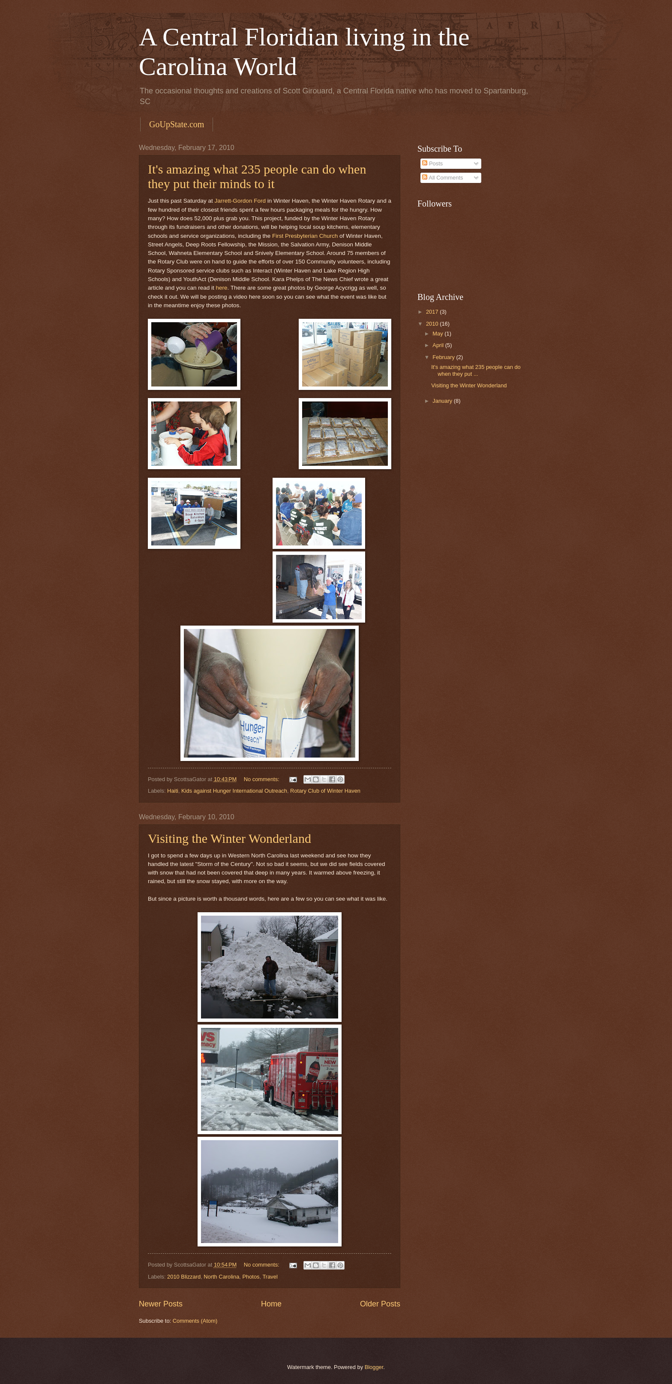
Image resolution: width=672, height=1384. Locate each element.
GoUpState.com (176, 124)
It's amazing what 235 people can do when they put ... (476, 370)
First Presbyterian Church (305, 236)
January (442, 401)
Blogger (374, 1367)
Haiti (172, 791)
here (222, 288)
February (444, 357)
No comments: (262, 779)
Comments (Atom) (195, 1321)
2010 (433, 324)
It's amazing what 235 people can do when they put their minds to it (257, 176)
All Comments (442, 177)
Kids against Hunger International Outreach (234, 791)
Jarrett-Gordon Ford (240, 201)
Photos (250, 1276)
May (438, 333)
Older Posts (380, 1304)
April (438, 345)
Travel (269, 1276)
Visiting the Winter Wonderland (229, 838)
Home (271, 1304)
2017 (433, 312)
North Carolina (221, 1276)
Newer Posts (161, 1304)
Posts (432, 163)
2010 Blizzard (184, 1276)
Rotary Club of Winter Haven (325, 791)
